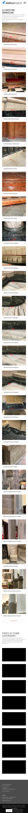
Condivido (9, 810)
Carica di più (14, 620)
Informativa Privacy (18, 810)
